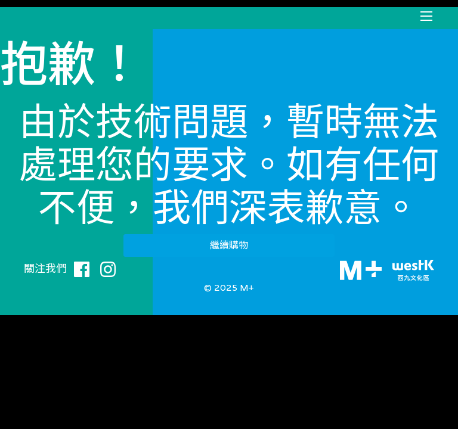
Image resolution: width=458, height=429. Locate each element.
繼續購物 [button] (229, 245)
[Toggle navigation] (426, 16)
